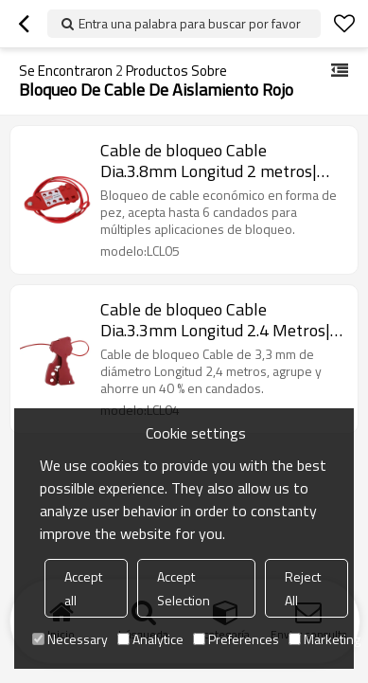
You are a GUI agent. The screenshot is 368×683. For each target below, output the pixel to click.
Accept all (83, 588)
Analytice (150, 639)
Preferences (236, 639)
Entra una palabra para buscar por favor (190, 23)
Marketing (324, 639)
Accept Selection (183, 588)
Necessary (70, 639)
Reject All (303, 588)
